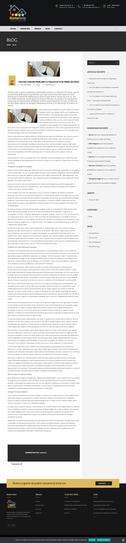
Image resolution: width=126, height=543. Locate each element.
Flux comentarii (95, 242)
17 (12, 82)
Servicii (37, 29)
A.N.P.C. (67, 513)
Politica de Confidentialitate (75, 505)
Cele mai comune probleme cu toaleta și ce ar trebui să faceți (101, 148)
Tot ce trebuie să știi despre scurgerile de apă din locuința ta (105, 513)
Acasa (13, 29)
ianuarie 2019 (94, 200)
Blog (47, 29)
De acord (92, 540)
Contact (58, 29)
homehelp (27, 85)
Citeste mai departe (103, 540)
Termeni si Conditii (72, 501)
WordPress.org (94, 246)
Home (9, 45)
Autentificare (94, 233)
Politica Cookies (70, 509)
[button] (116, 28)
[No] (123, 540)
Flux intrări (93, 238)
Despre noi (25, 29)
